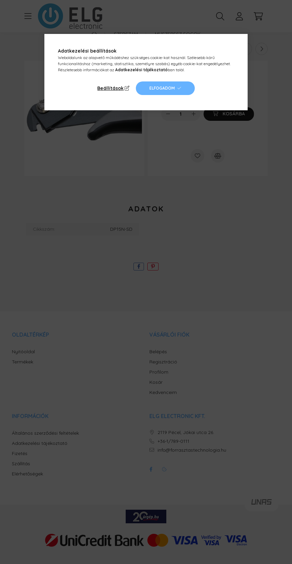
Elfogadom (162, 88)
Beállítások (110, 88)
